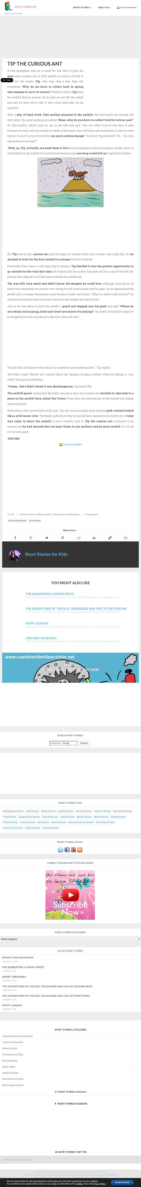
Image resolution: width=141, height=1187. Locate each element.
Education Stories (122, 811)
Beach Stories (48, 811)
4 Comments (91, 514)
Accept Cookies (122, 1182)
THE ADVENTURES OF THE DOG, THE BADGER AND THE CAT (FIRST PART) (46, 995)
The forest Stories (105, 822)
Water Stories (32, 827)
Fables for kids (9, 1048)
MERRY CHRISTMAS (14, 976)
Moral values (8, 1066)
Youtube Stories (50, 827)
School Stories (27, 822)
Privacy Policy (99, 1184)
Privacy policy (101, 1175)
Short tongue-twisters (13, 1085)
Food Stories (9, 816)
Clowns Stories (84, 811)
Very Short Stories (13, 827)
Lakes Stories (67, 816)
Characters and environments (17, 1036)
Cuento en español (72, 444)
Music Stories (101, 816)
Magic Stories (84, 816)
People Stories (118, 816)
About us (104, 7)
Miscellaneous (10, 1060)
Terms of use (112, 1175)
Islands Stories (50, 816)
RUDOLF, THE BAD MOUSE (17, 957)
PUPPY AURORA (12, 1005)
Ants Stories (34, 520)
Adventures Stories (17, 520)
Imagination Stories (29, 816)
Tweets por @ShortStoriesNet (17, 1159)
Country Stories (102, 811)
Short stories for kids (12, 1079)
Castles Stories (65, 811)
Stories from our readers (81, 822)
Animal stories (27, 514)
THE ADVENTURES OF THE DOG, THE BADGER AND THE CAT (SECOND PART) (47, 986)
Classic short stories (12, 1042)
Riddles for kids (10, 1072)
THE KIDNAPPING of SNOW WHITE (23, 967)
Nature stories (44, 514)
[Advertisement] (70, 36)
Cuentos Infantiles (127, 8)
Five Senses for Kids (12, 1054)
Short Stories (82, 7)
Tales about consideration (66, 514)
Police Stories (10, 822)
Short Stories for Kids (46, 554)
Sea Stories (43, 822)
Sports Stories (58, 822)
